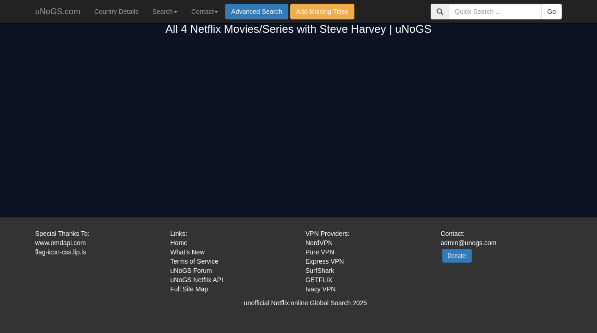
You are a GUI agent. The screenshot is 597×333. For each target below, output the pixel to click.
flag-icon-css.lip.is (60, 252)
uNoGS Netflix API (197, 280)
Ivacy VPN (320, 289)
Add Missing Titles (322, 11)
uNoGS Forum (191, 270)
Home (179, 243)
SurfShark (319, 270)
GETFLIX (318, 280)
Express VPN (324, 261)
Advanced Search (256, 11)
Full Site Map (189, 289)
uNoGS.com (57, 11)
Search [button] (164, 11)
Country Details (116, 11)
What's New (188, 252)
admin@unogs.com (469, 243)
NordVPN (319, 243)
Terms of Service (195, 261)
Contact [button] (204, 11)
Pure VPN (319, 252)
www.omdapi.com (60, 243)
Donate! (457, 256)
